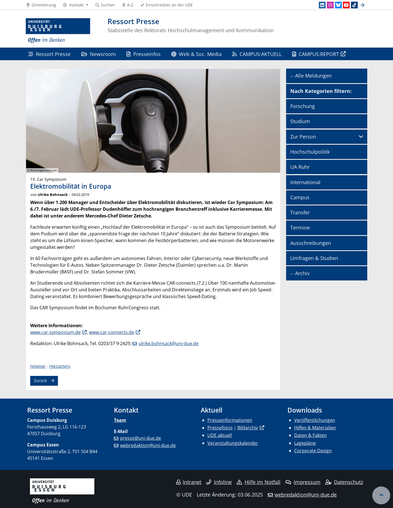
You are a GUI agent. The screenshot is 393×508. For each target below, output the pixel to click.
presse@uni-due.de (140, 438)
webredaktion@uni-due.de (148, 445)
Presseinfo (59, 366)
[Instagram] (330, 5)
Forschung (302, 106)
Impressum (303, 482)
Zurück (40, 380)
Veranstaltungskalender (232, 443)
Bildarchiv (247, 428)
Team (120, 420)
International (305, 182)
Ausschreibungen (310, 243)
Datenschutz (344, 482)
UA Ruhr (300, 166)
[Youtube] (346, 5)
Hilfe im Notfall (258, 482)
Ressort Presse (49, 53)
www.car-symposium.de (55, 332)
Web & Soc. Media (196, 53)
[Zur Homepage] (58, 30)
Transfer (300, 212)
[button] (75, 5)
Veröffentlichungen (314, 420)
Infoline (219, 482)
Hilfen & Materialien (315, 428)
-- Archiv (300, 273)
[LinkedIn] (322, 5)
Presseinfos (143, 53)
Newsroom (98, 53)
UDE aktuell (219, 435)
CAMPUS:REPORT (315, 53)
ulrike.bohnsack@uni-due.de (168, 343)
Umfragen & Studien (314, 258)
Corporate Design (313, 451)
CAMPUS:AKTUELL (256, 53)
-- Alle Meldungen (311, 75)
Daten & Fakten (310, 435)
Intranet (189, 482)
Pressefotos (220, 428)
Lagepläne (305, 443)
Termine (37, 366)
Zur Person (303, 136)
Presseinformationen (229, 420)
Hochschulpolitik (310, 151)
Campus (300, 197)
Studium (300, 121)
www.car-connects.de (111, 332)
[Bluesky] (338, 5)
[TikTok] (354, 5)
